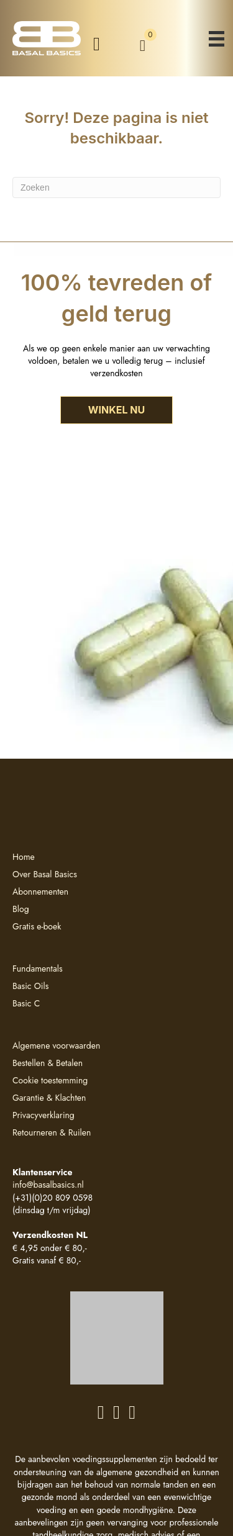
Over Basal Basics (44, 874)
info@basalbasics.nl (48, 1184)
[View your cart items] (142, 46)
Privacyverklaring (43, 1115)
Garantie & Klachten (49, 1097)
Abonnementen (40, 891)
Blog (20, 909)
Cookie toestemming (50, 1080)
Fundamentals (37, 968)
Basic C (26, 1003)
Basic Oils (30, 986)
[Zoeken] (116, 187)
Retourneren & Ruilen (51, 1132)
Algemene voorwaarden (56, 1045)
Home (23, 857)
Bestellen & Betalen (47, 1063)
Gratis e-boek (36, 926)
